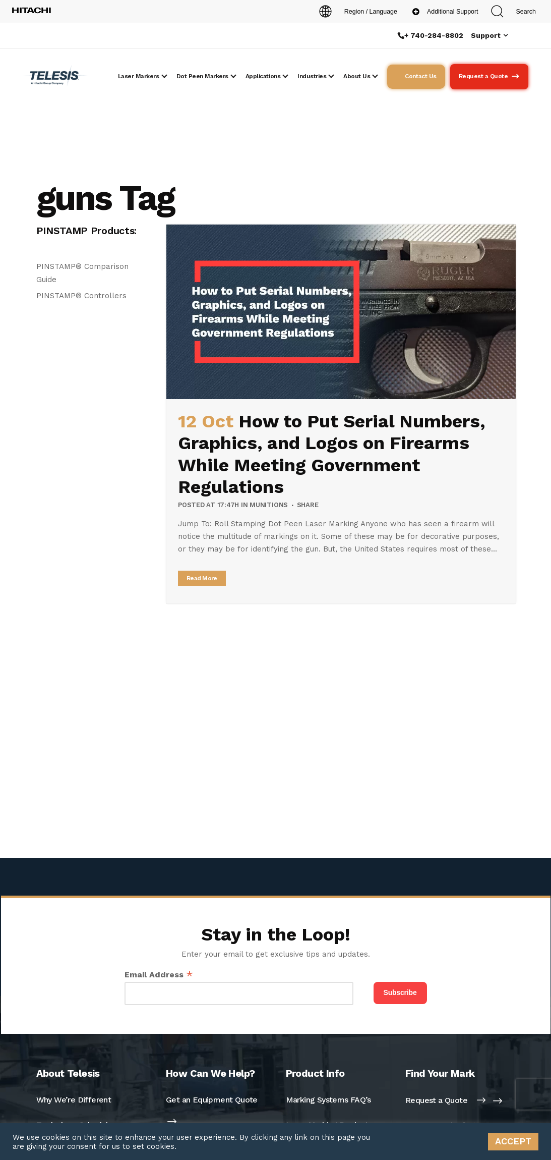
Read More (202, 578)
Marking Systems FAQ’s (328, 1099)
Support (486, 35)
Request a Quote (445, 1100)
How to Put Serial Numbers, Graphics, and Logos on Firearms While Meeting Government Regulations (331, 454)
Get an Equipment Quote (212, 1099)
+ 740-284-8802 (433, 35)
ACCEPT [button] (513, 1141)
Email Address (159, 974)
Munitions (269, 505)
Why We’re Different (73, 1099)
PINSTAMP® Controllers (81, 295)
